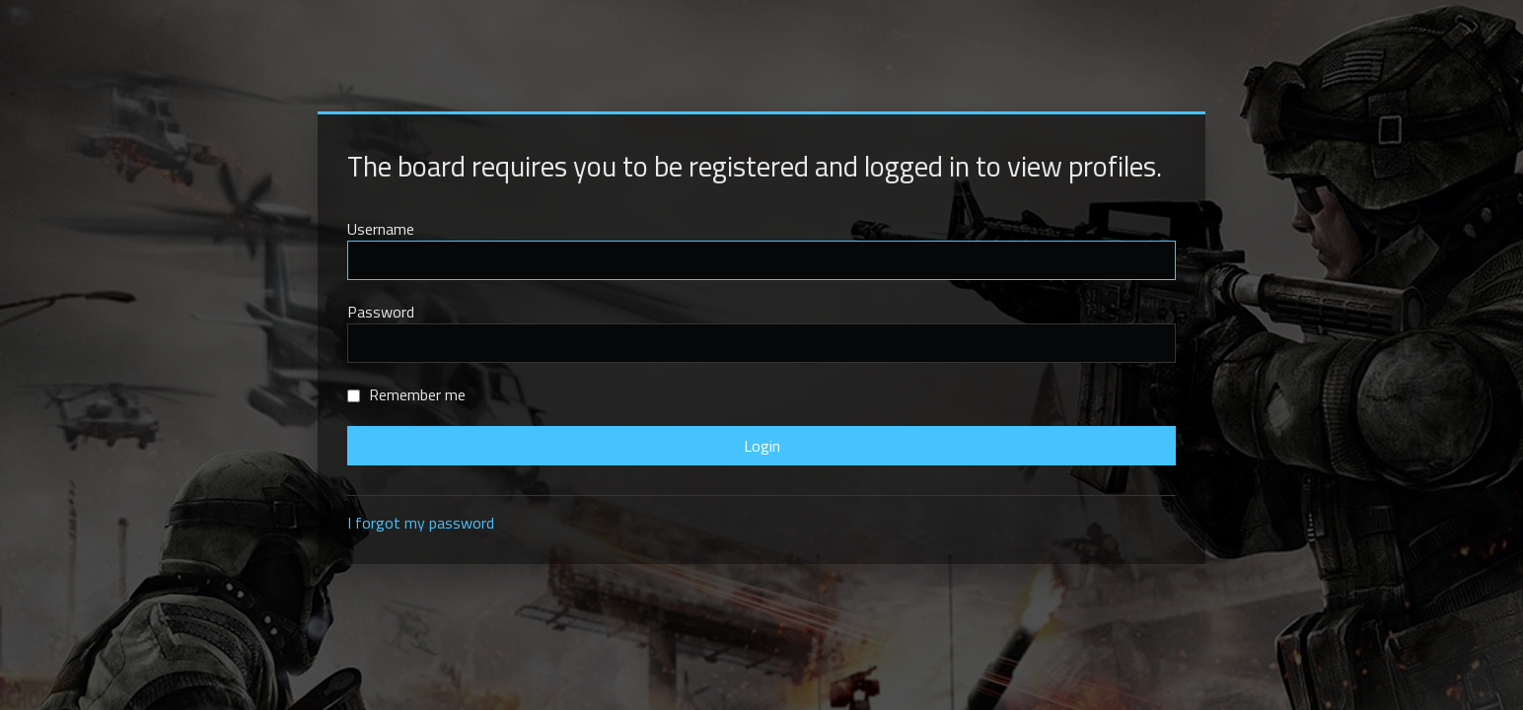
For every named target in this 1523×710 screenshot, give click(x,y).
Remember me (406, 394)
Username (380, 229)
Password (380, 311)
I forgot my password (420, 522)
